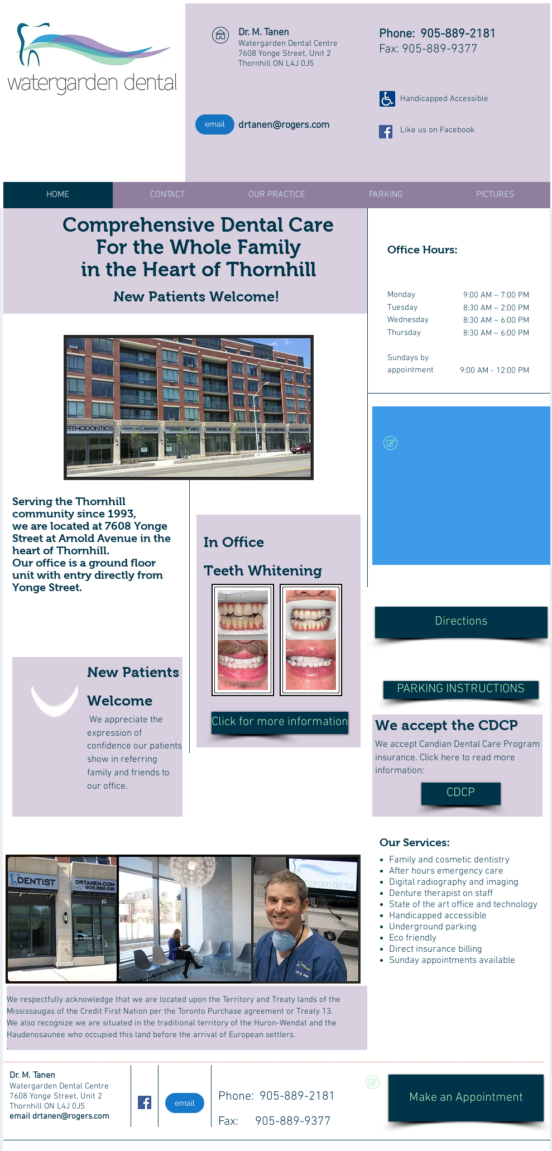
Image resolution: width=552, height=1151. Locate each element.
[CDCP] (461, 794)
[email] (214, 124)
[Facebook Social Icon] (385, 131)
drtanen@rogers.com (283, 125)
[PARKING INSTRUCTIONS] (461, 690)
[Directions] (461, 622)
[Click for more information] (280, 723)
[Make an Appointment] (466, 1098)
